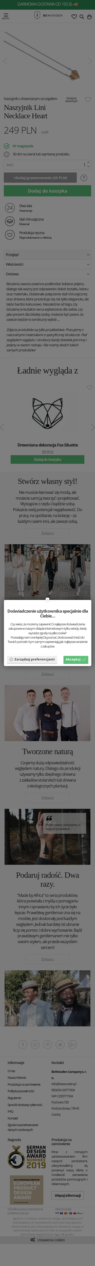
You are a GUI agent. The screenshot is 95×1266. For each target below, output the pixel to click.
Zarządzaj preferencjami (32, 659)
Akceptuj (76, 659)
